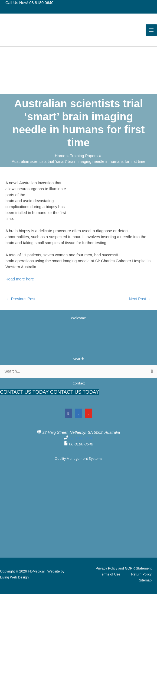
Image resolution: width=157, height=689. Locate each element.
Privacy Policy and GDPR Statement (124, 568)
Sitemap (145, 580)
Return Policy (141, 574)
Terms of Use (110, 574)
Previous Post (20, 299)
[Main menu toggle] (151, 30)
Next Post (140, 299)
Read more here (19, 279)
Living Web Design (14, 577)
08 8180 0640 (81, 438)
